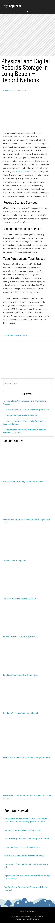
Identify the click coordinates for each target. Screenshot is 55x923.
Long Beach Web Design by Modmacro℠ (27, 919)
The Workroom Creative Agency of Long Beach (19, 599)
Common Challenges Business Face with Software (22, 847)
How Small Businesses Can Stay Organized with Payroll (23, 856)
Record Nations (23, 171)
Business (10, 335)
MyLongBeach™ (27, 916)
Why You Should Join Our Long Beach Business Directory (23, 482)
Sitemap (21, 911)
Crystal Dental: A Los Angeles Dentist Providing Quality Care (27, 410)
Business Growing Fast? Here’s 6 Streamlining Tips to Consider (26, 839)
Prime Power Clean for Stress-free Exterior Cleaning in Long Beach (26, 758)
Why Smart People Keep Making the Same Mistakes (22, 830)
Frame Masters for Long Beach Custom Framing (20, 637)
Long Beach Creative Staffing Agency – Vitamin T (20, 713)
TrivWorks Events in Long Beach (14, 561)
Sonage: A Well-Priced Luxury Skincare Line (21, 415)
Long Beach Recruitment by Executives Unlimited (20, 675)
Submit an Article (30, 911)
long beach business (20, 335)
